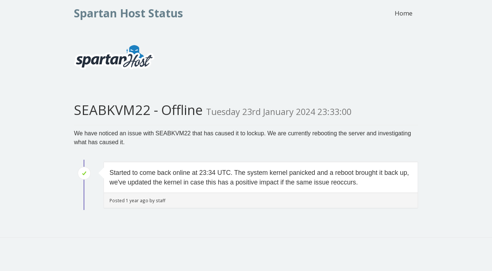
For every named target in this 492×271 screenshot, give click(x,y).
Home (403, 13)
